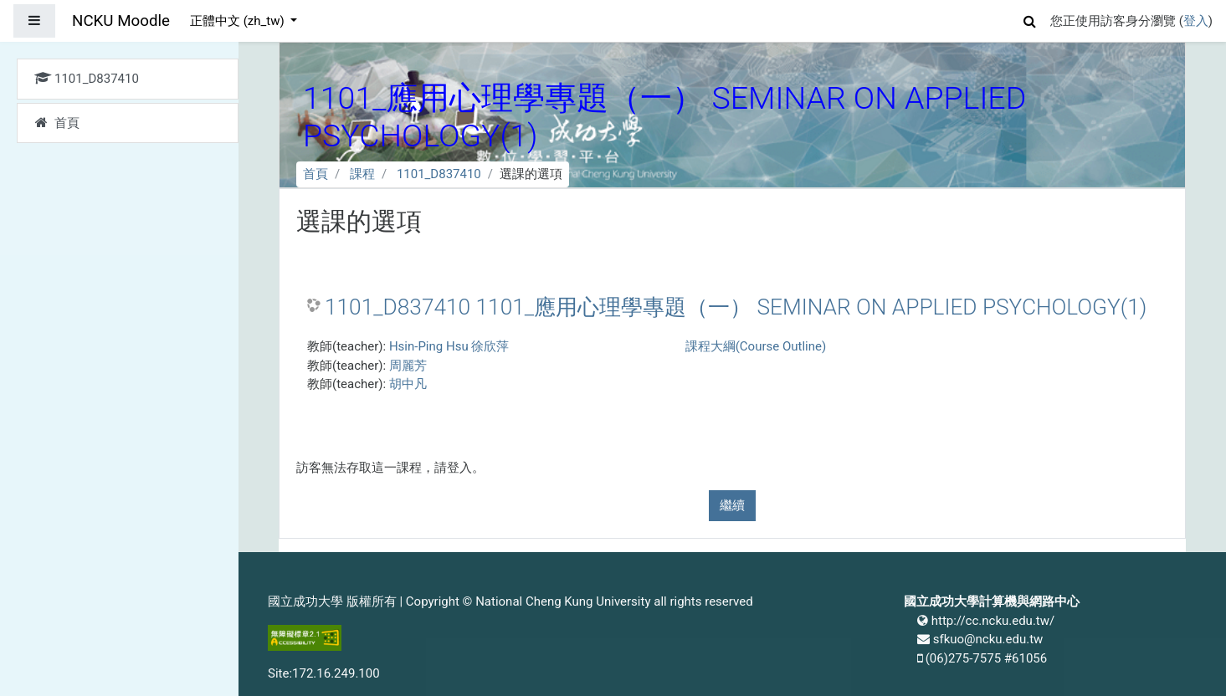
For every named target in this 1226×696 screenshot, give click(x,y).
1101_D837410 (439, 174)
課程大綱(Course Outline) (755, 346)
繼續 (732, 505)
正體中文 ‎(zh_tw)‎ (238, 20)
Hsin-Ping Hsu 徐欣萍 (449, 346)
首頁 (315, 174)
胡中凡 (408, 384)
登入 (1195, 20)
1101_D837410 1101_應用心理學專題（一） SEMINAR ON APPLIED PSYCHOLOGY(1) (735, 307)
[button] (1030, 19)
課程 (362, 174)
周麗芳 (408, 365)
